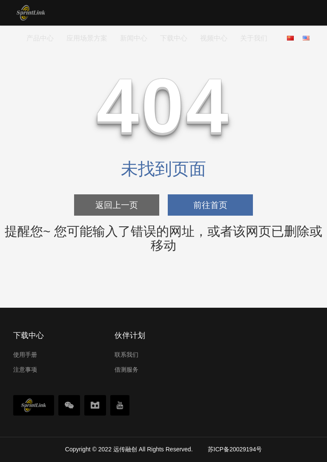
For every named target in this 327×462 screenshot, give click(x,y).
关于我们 (253, 38)
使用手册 (25, 354)
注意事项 (25, 369)
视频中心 (213, 38)
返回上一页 (116, 205)
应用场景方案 (86, 38)
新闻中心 (133, 38)
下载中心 (173, 38)
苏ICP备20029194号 (235, 449)
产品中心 (40, 38)
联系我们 (126, 354)
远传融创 (125, 449)
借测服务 (126, 369)
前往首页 (210, 205)
